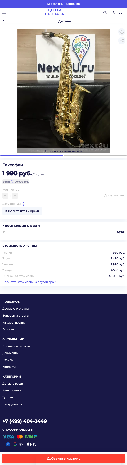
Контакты (9, 366)
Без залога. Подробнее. (63, 4)
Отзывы (7, 360)
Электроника (11, 390)
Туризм (7, 397)
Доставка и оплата (15, 308)
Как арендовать (13, 322)
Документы (10, 353)
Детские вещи (12, 383)
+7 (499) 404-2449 (24, 421)
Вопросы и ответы (15, 315)
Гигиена (8, 329)
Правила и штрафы (16, 346)
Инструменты (12, 404)
